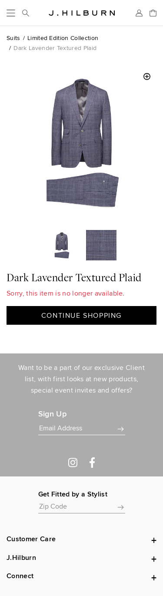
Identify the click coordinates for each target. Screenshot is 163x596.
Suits (13, 37)
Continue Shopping (81, 315)
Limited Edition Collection (62, 37)
